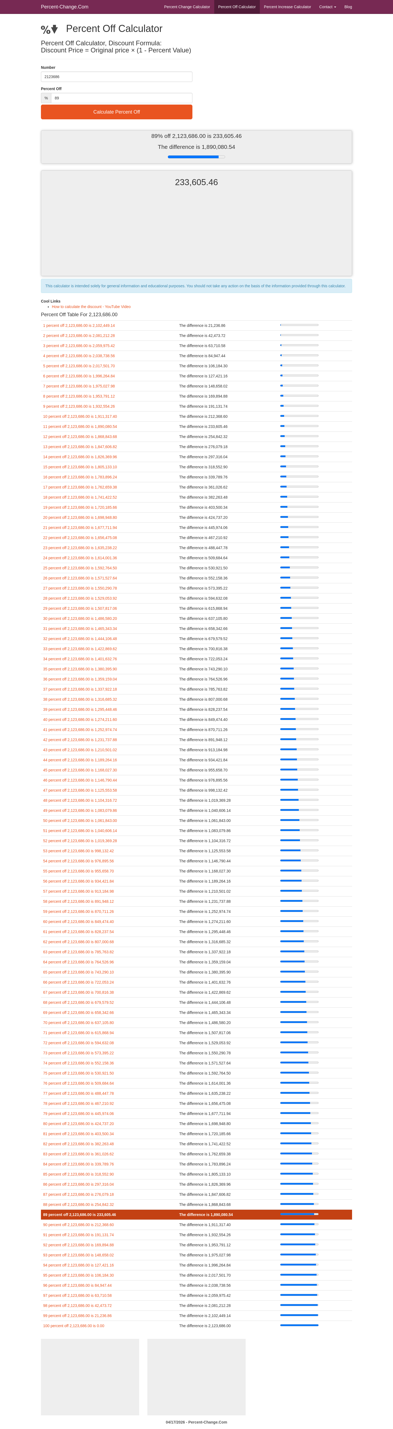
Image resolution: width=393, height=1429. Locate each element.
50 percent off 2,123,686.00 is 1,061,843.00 (80, 820)
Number (48, 67)
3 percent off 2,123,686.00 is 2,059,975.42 (79, 346)
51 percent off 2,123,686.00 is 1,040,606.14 (80, 831)
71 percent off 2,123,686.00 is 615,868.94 (78, 1033)
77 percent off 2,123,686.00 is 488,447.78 (78, 1093)
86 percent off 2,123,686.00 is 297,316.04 (78, 1184)
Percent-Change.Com (64, 7)
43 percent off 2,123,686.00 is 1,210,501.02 (80, 750)
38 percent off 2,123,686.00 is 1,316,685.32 (80, 699)
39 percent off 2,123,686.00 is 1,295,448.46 (80, 709)
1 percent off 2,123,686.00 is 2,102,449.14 (79, 325)
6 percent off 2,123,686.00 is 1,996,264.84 (79, 376)
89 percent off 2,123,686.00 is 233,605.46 (79, 1214)
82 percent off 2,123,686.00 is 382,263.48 (78, 1144)
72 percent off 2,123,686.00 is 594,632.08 (78, 1043)
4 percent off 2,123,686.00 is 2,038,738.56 (79, 356)
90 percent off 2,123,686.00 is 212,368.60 (78, 1225)
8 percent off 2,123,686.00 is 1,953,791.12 (79, 396)
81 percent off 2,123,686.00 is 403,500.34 (78, 1134)
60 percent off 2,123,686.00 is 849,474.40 (78, 921)
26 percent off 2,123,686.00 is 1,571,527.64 (80, 578)
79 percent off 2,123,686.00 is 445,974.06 (78, 1113)
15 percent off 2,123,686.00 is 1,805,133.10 (80, 467)
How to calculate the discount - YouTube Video (91, 306)
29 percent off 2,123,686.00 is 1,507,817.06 (80, 608)
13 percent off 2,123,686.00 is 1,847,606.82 (80, 447)
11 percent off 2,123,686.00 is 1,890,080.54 (80, 426)
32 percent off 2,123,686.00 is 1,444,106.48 (80, 639)
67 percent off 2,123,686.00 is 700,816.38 (78, 992)
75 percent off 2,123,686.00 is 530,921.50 (78, 1073)
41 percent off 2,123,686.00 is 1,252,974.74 (80, 729)
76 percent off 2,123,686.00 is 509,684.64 (78, 1083)
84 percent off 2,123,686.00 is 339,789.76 (78, 1164)
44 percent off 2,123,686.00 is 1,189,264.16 (80, 760)
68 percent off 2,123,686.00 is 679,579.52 (78, 1002)
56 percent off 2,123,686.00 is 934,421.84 (78, 881)
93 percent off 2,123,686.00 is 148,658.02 (78, 1255)
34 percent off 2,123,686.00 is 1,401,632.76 (80, 659)
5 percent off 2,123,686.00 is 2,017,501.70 (79, 366)
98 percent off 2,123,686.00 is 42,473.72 (77, 1305)
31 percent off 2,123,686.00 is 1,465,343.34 (80, 628)
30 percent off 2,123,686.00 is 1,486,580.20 (80, 618)
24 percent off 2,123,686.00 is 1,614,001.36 (80, 558)
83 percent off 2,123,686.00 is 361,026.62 (78, 1154)
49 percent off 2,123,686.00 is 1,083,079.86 (80, 810)
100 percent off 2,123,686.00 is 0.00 (73, 1326)
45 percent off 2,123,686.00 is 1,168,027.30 (80, 770)
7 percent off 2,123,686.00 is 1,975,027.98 (79, 386)
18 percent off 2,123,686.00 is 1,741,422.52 (80, 497)
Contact (327, 7)
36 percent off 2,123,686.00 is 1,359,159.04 (80, 679)
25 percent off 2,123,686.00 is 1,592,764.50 (80, 568)
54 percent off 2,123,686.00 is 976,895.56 (78, 861)
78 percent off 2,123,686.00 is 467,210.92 (78, 1103)
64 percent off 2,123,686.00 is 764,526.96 (78, 962)
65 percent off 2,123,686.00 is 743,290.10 (78, 972)
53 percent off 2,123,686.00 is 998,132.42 (78, 851)
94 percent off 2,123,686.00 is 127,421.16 (78, 1265)
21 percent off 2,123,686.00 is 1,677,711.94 (80, 527)
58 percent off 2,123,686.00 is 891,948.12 (78, 901)
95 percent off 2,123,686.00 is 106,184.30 (78, 1275)
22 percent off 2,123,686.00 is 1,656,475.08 (80, 537)
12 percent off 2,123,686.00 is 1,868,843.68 (80, 436)
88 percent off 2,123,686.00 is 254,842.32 (78, 1204)
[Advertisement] (196, 236)
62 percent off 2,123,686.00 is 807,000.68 (78, 942)
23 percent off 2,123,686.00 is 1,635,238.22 (80, 548)
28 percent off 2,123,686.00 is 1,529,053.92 (80, 598)
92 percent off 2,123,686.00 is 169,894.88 (78, 1245)
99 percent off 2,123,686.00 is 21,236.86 (77, 1315)
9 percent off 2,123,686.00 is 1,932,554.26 (79, 406)
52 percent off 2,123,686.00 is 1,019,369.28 (80, 841)
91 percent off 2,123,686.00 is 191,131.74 (78, 1235)
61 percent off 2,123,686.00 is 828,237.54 (78, 932)
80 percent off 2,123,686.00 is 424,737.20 (78, 1124)
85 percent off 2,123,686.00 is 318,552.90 (78, 1174)
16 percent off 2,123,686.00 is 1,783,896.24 (80, 477)
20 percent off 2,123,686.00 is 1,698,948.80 (80, 517)
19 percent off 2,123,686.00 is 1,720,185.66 (80, 507)
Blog (348, 7)
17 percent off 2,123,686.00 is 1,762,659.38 (80, 487)
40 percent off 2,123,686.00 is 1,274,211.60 (80, 719)
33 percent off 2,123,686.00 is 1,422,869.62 (80, 649)
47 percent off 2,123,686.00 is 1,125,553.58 (80, 790)
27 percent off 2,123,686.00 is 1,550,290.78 (80, 588)
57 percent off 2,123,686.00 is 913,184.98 (78, 891)
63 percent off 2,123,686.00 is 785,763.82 (78, 952)
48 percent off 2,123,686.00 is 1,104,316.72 (80, 800)
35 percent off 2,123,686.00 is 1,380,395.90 (80, 669)
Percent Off (237, 7)
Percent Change (187, 7)
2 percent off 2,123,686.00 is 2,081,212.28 (79, 335)
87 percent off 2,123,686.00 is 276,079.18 (78, 1194)
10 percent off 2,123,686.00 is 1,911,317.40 (80, 416)
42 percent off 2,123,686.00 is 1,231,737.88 (80, 740)
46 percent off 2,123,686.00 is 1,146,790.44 (80, 780)
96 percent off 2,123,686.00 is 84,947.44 (77, 1285)
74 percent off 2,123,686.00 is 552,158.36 (78, 1063)
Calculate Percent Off (116, 112)
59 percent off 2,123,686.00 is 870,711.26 (78, 911)
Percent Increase (287, 7)
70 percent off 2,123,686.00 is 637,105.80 (78, 1022)
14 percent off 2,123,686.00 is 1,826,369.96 (80, 457)
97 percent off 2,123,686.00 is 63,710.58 (77, 1295)
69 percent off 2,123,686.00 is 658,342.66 (78, 1012)
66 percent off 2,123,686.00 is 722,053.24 (78, 982)
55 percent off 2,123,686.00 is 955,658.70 (78, 871)
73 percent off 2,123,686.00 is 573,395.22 (78, 1053)
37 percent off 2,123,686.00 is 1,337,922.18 (80, 689)
